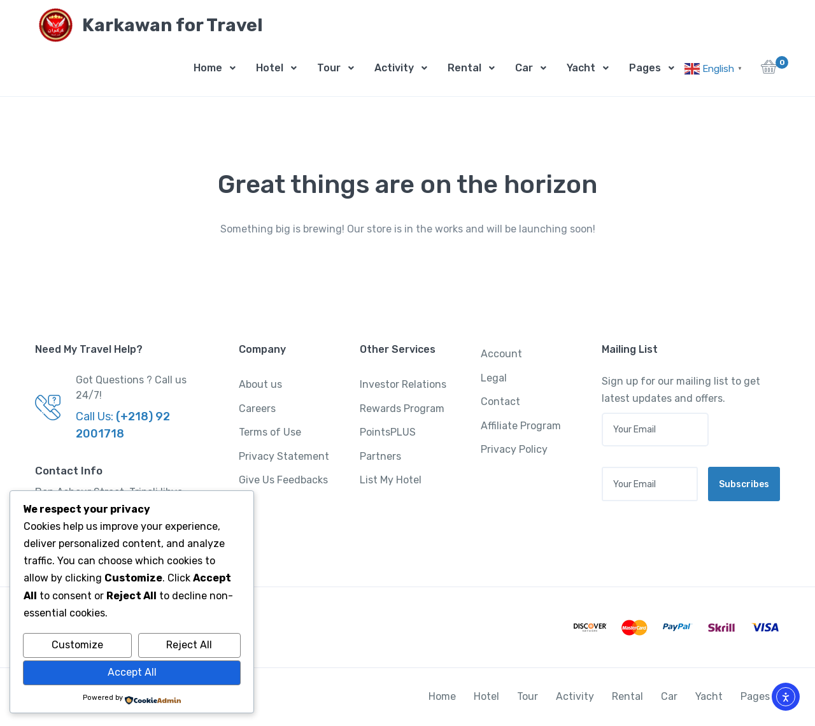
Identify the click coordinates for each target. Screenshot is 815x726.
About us (260, 384)
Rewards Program (402, 408)
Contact (500, 401)
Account (501, 354)
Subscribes (744, 484)
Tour (329, 68)
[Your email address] (650, 484)
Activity (394, 68)
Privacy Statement (284, 456)
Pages (645, 68)
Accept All (132, 672)
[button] (769, 70)
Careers (257, 408)
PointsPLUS (388, 432)
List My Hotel (391, 480)
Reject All (189, 645)
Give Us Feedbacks (283, 480)
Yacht (581, 68)
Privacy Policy (514, 449)
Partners (380, 456)
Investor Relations (403, 384)
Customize (77, 645)
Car (524, 68)
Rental (464, 68)
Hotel (269, 68)
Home (208, 68)
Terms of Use (270, 432)
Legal (494, 378)
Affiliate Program (521, 426)
